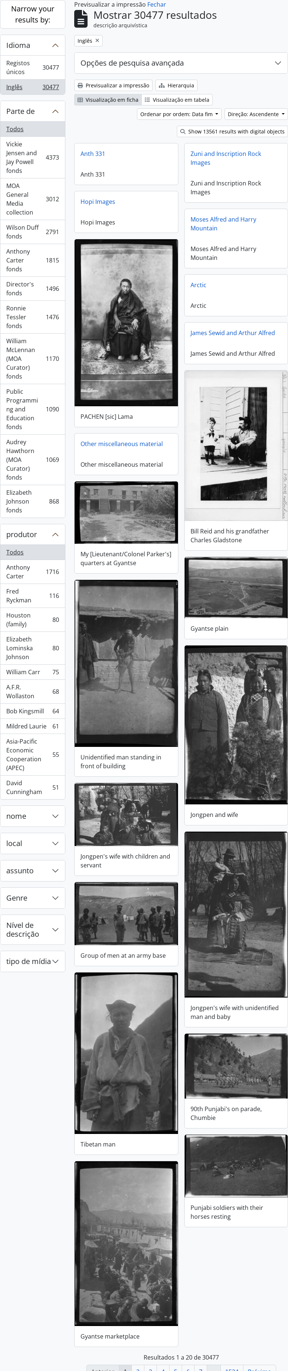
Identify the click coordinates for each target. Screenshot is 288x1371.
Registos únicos (32, 67)
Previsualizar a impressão (113, 85)
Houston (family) (32, 619)
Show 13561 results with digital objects (232, 131)
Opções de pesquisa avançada (132, 63)
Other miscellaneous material (121, 442)
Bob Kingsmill (32, 713)
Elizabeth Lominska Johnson (32, 648)
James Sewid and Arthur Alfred (233, 333)
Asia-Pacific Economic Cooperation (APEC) (32, 754)
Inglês (32, 88)
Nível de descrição (22, 929)
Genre (16, 898)
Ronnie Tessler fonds (32, 317)
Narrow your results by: (32, 14)
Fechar (156, 4)
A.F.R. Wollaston (32, 691)
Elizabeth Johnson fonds (32, 501)
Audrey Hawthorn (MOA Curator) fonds (32, 459)
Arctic (198, 285)
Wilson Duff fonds (32, 231)
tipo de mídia (28, 961)
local (14, 843)
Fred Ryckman (32, 595)
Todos (15, 129)
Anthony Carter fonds (32, 260)
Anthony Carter (32, 571)
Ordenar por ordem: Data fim (177, 114)
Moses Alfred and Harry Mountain (223, 223)
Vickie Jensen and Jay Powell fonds (32, 157)
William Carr (32, 674)
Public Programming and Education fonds (32, 409)
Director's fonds (32, 288)
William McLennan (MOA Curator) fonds (32, 358)
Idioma (18, 45)
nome (16, 816)
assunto (20, 871)
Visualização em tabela (177, 99)
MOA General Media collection (32, 199)
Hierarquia (176, 85)
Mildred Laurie (32, 728)
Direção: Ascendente (254, 114)
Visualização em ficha (108, 99)
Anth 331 (92, 154)
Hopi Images (97, 202)
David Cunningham (32, 787)
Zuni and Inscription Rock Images (226, 158)
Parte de (20, 111)
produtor (21, 534)
